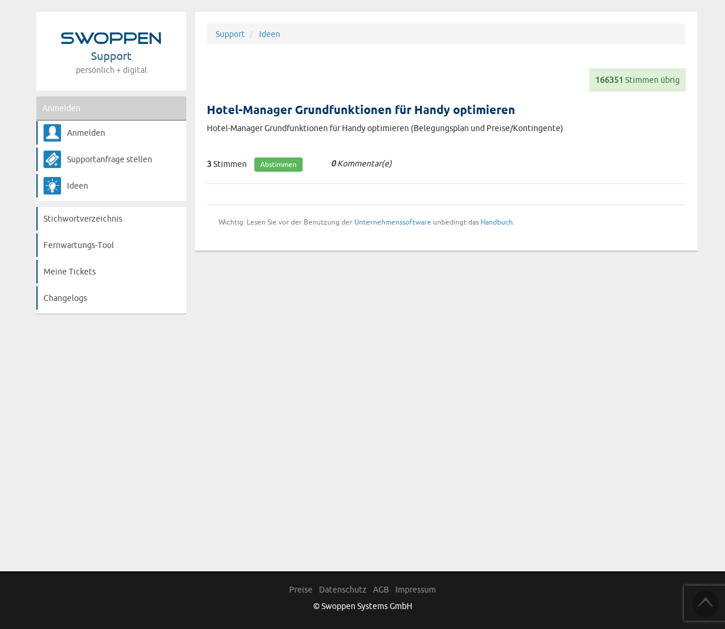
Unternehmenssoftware (392, 222)
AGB (381, 589)
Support (230, 34)
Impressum (415, 589)
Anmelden (61, 108)
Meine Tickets (69, 271)
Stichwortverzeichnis (82, 218)
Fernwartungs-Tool (78, 245)
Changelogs (65, 298)
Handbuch (497, 222)
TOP (705, 603)
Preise (301, 589)
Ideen (77, 185)
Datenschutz (343, 589)
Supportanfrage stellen (109, 159)
